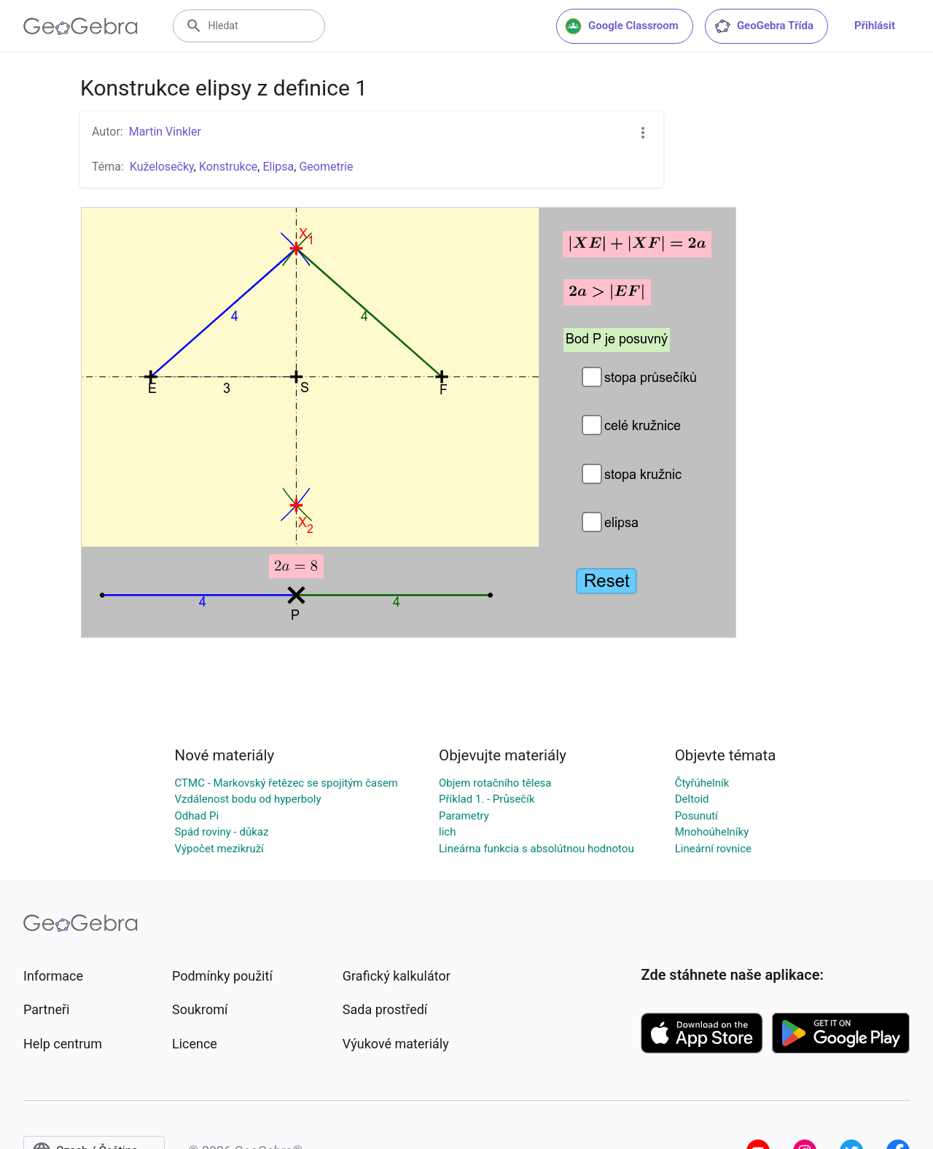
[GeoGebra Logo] (80, 26)
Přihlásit (874, 25)
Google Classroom (622, 26)
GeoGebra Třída (763, 26)
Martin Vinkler (165, 132)
